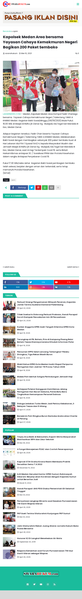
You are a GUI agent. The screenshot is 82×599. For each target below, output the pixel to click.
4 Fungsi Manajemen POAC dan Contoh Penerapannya (45, 449)
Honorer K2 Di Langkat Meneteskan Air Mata (39, 538)
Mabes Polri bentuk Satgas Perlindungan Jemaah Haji (44, 376)
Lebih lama (72, 267)
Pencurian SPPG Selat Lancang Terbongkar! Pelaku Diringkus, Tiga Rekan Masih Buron (43, 353)
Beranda (7, 31)
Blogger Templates (43, 594)
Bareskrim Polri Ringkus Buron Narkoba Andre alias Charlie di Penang (47, 417)
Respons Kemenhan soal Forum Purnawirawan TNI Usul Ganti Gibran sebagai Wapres (45, 552)
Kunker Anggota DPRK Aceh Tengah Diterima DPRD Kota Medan (45, 328)
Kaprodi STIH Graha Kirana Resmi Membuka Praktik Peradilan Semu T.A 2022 (43, 463)
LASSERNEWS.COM (12, 114)
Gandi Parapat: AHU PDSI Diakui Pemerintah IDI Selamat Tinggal (45, 490)
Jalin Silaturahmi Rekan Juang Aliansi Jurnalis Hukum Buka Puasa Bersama (47, 527)
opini (15, 31)
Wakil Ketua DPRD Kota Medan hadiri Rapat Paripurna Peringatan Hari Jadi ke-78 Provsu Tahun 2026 (45, 365)
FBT (58, 594)
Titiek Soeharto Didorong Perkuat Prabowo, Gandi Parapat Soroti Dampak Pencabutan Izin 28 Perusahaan (47, 316)
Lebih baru (9, 267)
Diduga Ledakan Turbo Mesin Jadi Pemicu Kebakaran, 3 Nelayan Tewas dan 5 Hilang (45, 405)
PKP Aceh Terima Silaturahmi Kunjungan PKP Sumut (43, 513)
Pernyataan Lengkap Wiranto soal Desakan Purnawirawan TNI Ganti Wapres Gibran (47, 502)
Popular (9, 430)
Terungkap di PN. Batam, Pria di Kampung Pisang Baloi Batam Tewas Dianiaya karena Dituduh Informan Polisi (45, 340)
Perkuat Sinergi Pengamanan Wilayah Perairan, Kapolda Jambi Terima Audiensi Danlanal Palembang (46, 303)
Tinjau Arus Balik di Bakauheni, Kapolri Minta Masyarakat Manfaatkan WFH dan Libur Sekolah (46, 438)
